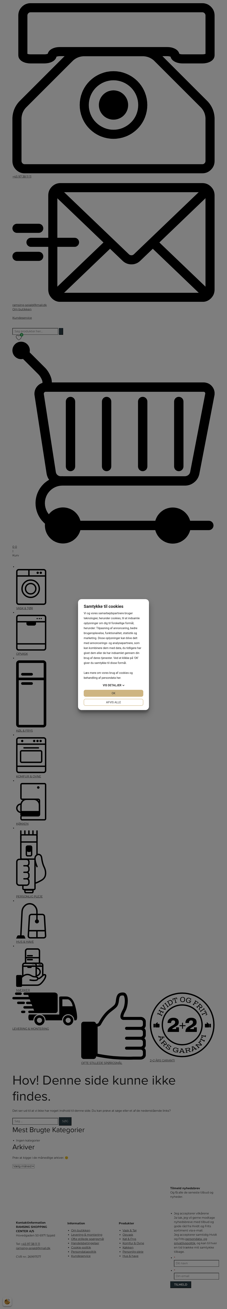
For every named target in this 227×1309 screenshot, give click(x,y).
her (118, 678)
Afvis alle (113, 702)
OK (113, 693)
